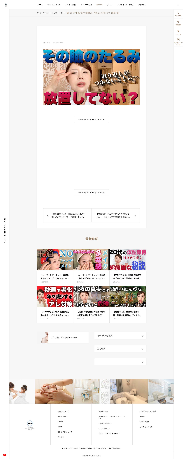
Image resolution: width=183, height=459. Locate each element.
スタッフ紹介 (70, 5)
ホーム (40, 5)
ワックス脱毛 (144, 422)
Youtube (99, 5)
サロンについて (53, 5)
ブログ (110, 5)
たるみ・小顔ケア (105, 423)
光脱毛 (142, 416)
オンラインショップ (125, 5)
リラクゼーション (146, 427)
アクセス (142, 5)
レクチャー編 (58, 43)
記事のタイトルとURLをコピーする (91, 119)
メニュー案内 (86, 5)
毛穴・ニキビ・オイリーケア (109, 433)
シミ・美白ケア (104, 428)
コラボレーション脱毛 (148, 411)
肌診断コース (103, 411)
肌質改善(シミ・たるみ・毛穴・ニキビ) (112, 417)
